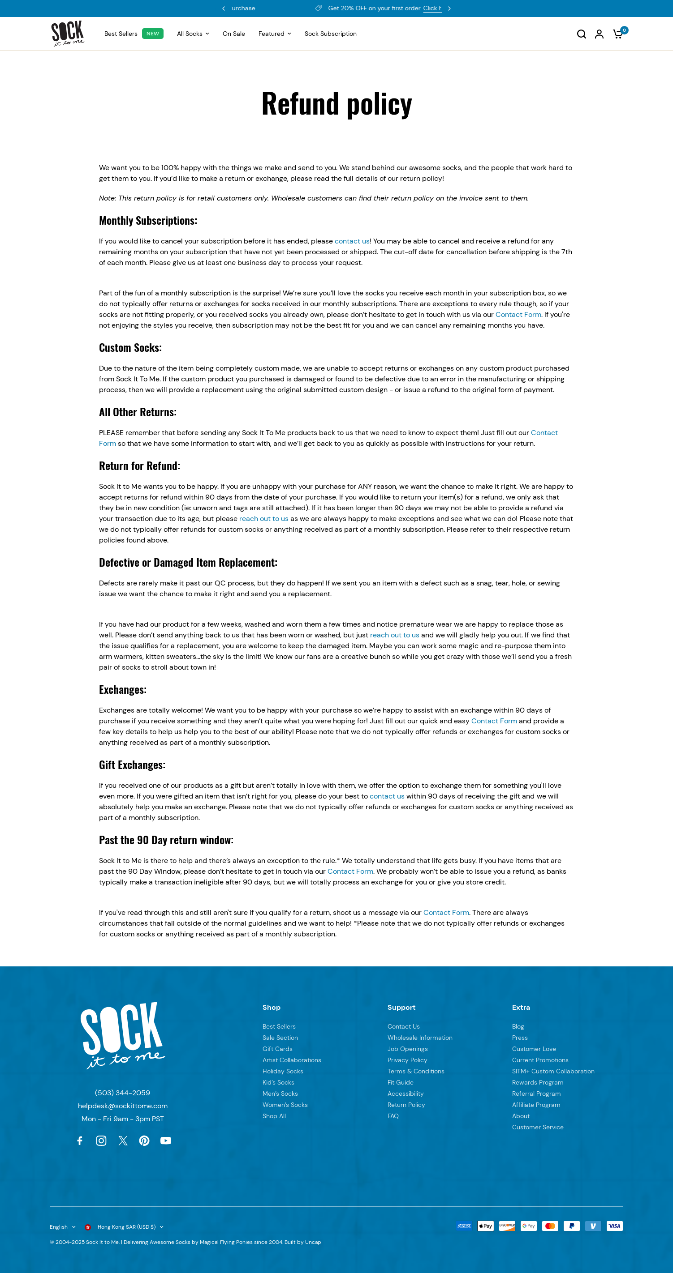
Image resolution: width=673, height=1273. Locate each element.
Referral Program (536, 1093)
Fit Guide (401, 1082)
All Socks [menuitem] (193, 34)
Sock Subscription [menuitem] (331, 34)
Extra (521, 1007)
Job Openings (408, 1049)
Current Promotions (540, 1060)
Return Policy (406, 1105)
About (521, 1116)
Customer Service (538, 1127)
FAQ (393, 1116)
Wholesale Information (420, 1038)
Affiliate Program (536, 1105)
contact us (352, 241)
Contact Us (404, 1026)
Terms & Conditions (416, 1071)
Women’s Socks (285, 1105)
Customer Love (534, 1049)
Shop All (274, 1116)
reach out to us (264, 518)
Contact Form (518, 314)
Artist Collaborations (292, 1060)
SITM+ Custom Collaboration (553, 1071)
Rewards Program (289, 8)
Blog (518, 1026)
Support (402, 1007)
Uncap (313, 1242)
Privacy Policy (407, 1060)
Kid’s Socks (278, 1082)
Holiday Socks (283, 1071)
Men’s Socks (280, 1093)
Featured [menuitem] (275, 34)
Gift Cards (278, 1049)
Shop (271, 1007)
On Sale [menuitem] (234, 34)
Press (520, 1038)
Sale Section (280, 1038)
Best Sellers (279, 1026)
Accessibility (406, 1093)
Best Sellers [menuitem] (121, 34)
